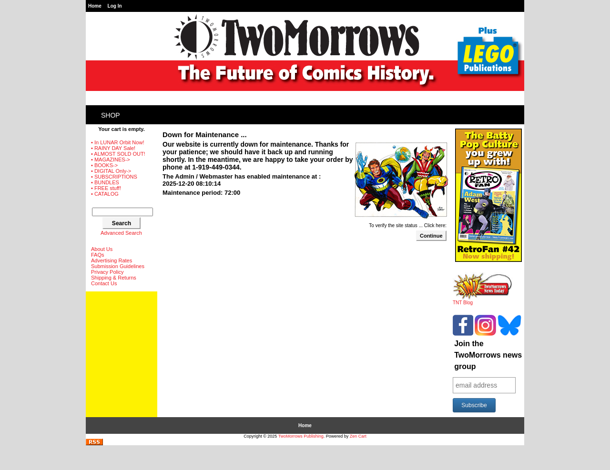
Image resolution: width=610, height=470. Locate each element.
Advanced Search (121, 233)
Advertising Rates (111, 260)
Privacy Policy (107, 272)
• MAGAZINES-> (110, 159)
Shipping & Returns (113, 277)
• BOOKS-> (104, 165)
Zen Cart (358, 436)
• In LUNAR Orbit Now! (117, 142)
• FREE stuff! (106, 188)
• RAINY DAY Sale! (113, 148)
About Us (101, 249)
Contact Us (104, 283)
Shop (110, 115)
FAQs (97, 255)
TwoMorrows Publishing (301, 436)
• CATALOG (105, 194)
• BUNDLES (105, 182)
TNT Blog (482, 300)
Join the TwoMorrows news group (488, 355)
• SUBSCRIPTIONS (114, 177)
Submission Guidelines (117, 266)
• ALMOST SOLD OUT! (118, 154)
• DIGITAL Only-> (111, 171)
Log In (115, 6)
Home (95, 6)
